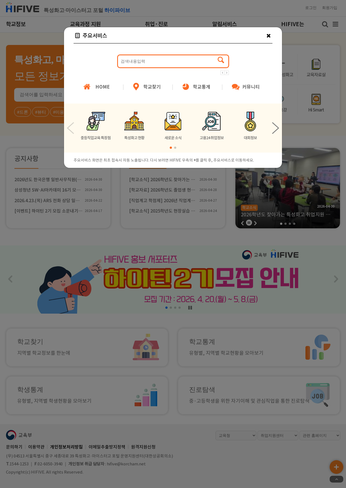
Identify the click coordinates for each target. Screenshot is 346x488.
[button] (222, 72)
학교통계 (195, 87)
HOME (96, 87)
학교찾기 (146, 87)
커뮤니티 (245, 87)
